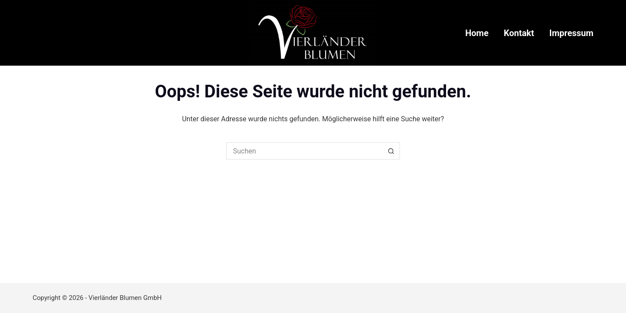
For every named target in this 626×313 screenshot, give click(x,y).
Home (477, 33)
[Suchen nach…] (304, 151)
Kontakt (519, 33)
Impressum (571, 33)
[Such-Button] (391, 151)
